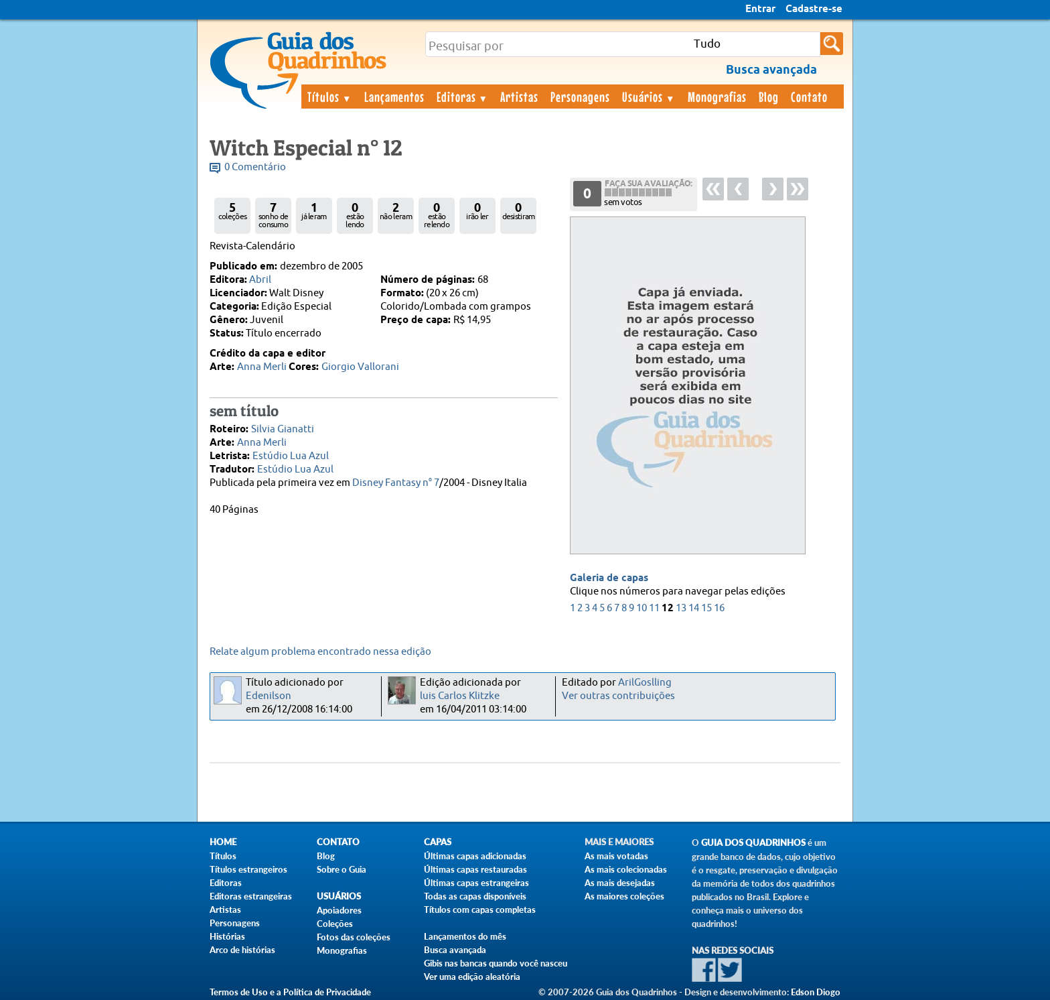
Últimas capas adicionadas (475, 856)
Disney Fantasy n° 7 (395, 483)
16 (719, 608)
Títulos (329, 96)
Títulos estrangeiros (248, 869)
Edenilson (268, 696)
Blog (769, 96)
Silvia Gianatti (282, 429)
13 (681, 608)
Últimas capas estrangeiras (476, 882)
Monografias (717, 96)
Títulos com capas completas (480, 909)
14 (693, 608)
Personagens (580, 96)
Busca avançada (455, 949)
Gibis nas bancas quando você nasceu (495, 963)
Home (223, 842)
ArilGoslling (645, 682)
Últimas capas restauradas (475, 869)
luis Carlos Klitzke (460, 696)
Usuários (649, 96)
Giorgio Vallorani (360, 367)
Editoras (463, 96)
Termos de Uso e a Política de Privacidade (290, 992)
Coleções (335, 923)
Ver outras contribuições (618, 696)
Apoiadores (339, 910)
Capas (437, 842)
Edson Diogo (815, 992)
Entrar (760, 9)
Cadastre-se (813, 9)
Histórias (227, 936)
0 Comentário (255, 167)
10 (641, 608)
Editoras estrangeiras (251, 896)
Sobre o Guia (341, 869)
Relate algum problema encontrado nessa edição (320, 651)
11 (654, 608)
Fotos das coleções (353, 937)
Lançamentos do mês (465, 936)
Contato (809, 96)
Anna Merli (262, 367)
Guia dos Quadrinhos (753, 843)
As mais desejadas (620, 882)
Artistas (519, 96)
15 (706, 608)
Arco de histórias (242, 949)
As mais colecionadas (626, 869)
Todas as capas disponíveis (475, 896)
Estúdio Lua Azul (290, 456)
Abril (260, 279)
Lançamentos (394, 96)
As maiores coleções (624, 896)
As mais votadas (616, 856)
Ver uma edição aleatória (472, 976)
